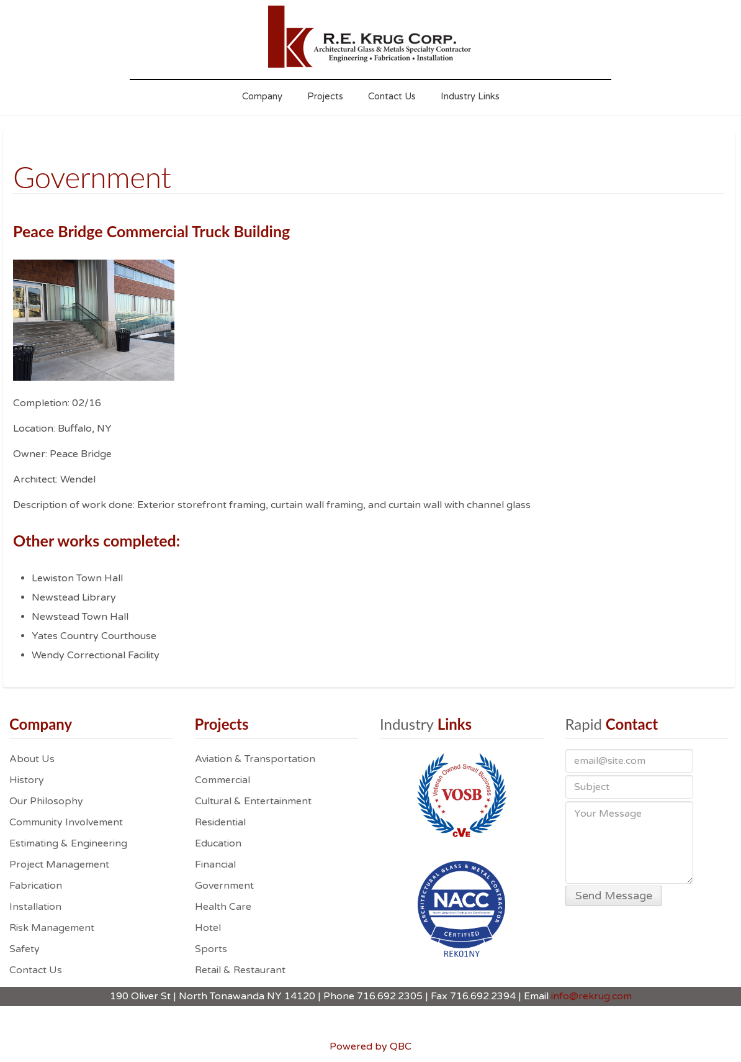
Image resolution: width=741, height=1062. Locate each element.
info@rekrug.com (591, 996)
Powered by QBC (370, 1046)
